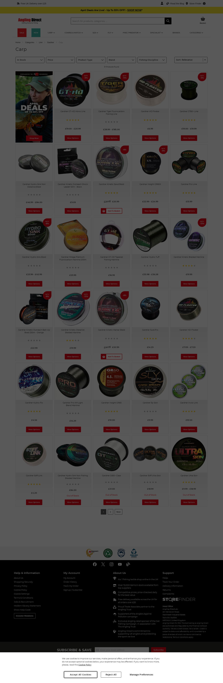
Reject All (111, 674)
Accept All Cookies (80, 674)
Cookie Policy (84, 664)
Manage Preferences (141, 674)
